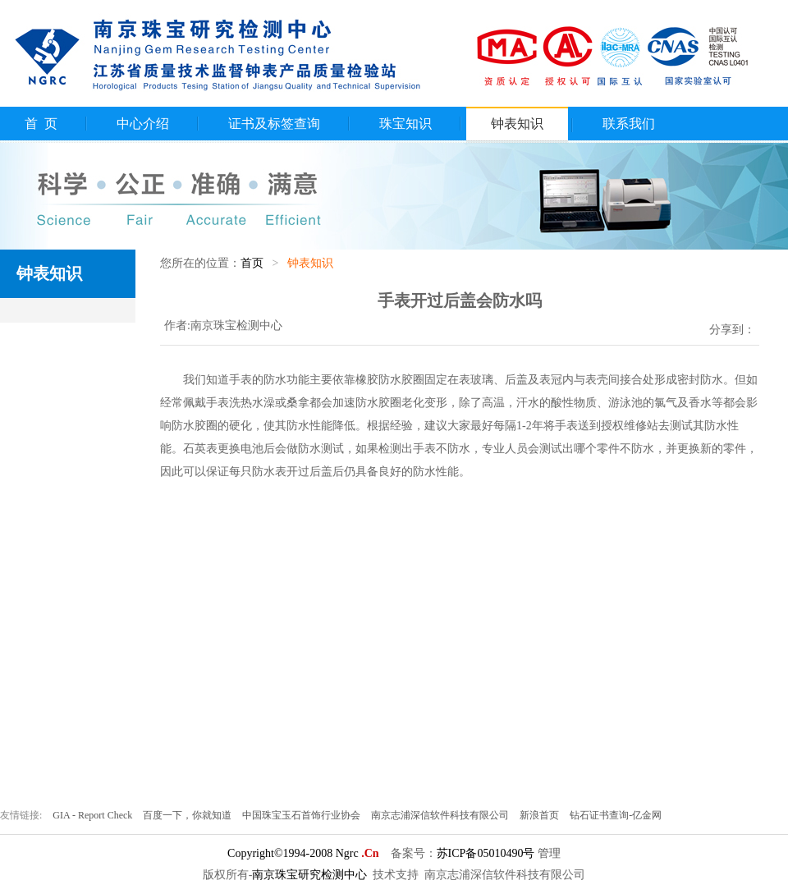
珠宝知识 (405, 124)
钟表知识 (517, 124)
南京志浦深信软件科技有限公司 (441, 815)
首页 (252, 263)
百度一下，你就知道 (188, 815)
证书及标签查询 (274, 124)
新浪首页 (540, 815)
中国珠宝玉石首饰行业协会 (302, 815)
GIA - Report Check (94, 815)
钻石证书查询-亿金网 (616, 815)
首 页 (41, 124)
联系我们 (628, 124)
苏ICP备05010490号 (486, 853)
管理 (549, 853)
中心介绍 (143, 124)
